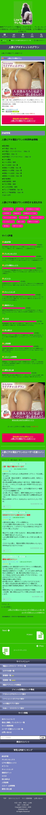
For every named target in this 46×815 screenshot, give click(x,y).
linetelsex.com (23, 809)
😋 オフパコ (6, 278)
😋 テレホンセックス (9, 254)
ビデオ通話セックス (9, 763)
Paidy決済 (16, 213)
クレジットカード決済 (10, 217)
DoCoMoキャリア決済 (33, 209)
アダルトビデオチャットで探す (14, 694)
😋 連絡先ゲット (8, 305)
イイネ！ (6, 506)
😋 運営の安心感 (8, 370)
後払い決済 (21, 221)
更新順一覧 (9, 680)
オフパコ (5, 766)
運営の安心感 (7, 789)
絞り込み (22, 464)
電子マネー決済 (17, 226)
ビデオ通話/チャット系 (12, 109)
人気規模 (5, 782)
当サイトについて (8, 719)
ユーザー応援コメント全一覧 (12, 729)
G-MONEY (7, 213)
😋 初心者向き (7, 330)
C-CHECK (19, 209)
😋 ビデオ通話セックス (10, 265)
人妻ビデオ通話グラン (15, 58)
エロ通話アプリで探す (11, 703)
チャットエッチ (7, 769)
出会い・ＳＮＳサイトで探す (13, 708)
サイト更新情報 (7, 726)
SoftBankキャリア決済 (30, 213)
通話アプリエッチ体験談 (12, 685)
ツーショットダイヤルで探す (13, 699)
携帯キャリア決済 (33, 221)
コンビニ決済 (23, 217)
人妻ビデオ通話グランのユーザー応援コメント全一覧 (26, 610)
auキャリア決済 (8, 209)
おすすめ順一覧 (8, 671)
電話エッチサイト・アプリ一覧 (14, 666)
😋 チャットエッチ (8, 292)
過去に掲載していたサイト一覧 (13, 722)
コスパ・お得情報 (8, 786)
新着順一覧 (8, 675)
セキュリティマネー (37, 217)
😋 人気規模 (6, 343)
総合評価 (5, 756)
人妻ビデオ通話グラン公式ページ (23, 120)
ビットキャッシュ (8, 221)
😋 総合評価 (6, 242)
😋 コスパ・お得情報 (9, 357)
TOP (4, 798)
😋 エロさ (5, 318)
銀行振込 (6, 226)
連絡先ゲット (7, 773)
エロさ (4, 776)
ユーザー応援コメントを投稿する (33, 612)
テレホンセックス (8, 759)
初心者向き (6, 779)
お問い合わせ (7, 732)
